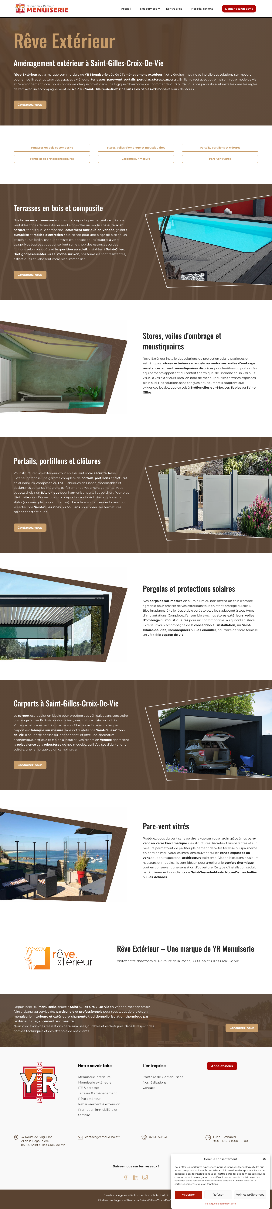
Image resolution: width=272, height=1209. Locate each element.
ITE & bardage (88, 1088)
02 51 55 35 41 (158, 1137)
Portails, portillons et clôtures (220, 147)
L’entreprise (174, 8)
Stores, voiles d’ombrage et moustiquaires (136, 147)
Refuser (218, 1194)
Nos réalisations (202, 8)
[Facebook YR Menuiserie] (127, 1178)
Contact (149, 1088)
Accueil (126, 8)
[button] (264, 1159)
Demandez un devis (239, 8)
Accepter (188, 1194)
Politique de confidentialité (220, 1203)
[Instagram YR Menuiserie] (145, 1178)
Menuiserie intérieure (94, 1077)
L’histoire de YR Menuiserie (163, 1077)
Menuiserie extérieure (94, 1082)
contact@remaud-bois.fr (102, 1137)
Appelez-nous (222, 1066)
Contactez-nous (30, 104)
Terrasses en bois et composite (52, 147)
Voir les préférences (250, 1194)
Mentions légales (115, 1195)
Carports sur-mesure (136, 158)
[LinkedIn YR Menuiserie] (136, 1178)
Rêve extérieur (89, 1099)
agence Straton (126, 1200)
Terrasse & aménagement (97, 1093)
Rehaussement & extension (99, 1104)
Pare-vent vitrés (220, 158)
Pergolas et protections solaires (52, 158)
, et (104, 478)
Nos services (148, 8)
